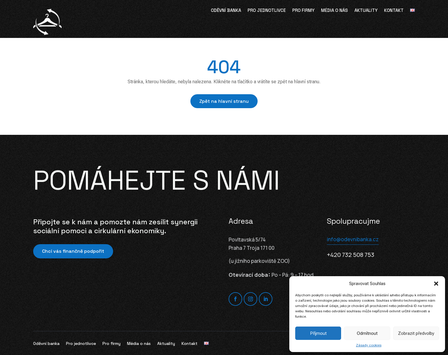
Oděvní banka (226, 10)
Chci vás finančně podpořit (73, 251)
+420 (350, 255)
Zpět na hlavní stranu (224, 101)
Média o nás (334, 10)
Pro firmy (303, 10)
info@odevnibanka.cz (353, 239)
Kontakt (394, 10)
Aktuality (366, 10)
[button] (436, 284)
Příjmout (318, 333)
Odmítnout (367, 333)
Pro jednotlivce (267, 10)
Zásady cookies (368, 345)
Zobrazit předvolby (416, 333)
